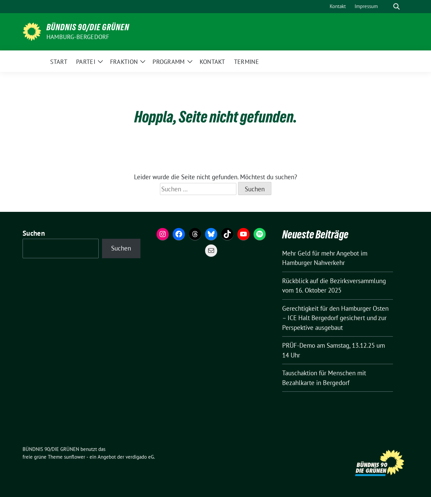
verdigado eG (140, 457)
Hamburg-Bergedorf (77, 37)
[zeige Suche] (396, 6)
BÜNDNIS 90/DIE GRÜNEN (87, 27)
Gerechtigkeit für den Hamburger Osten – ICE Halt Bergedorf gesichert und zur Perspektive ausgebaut (335, 318)
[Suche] (387, 6)
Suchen (34, 233)
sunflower (74, 457)
